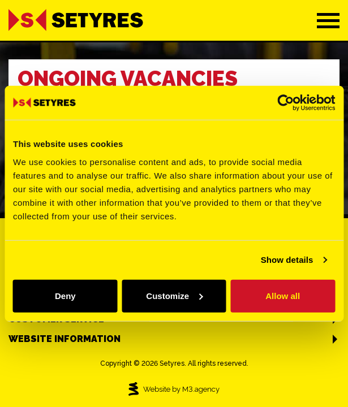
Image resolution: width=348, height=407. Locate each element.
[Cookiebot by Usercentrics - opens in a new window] (285, 102)
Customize (174, 295)
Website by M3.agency (174, 389)
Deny (65, 295)
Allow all (282, 295)
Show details (287, 260)
